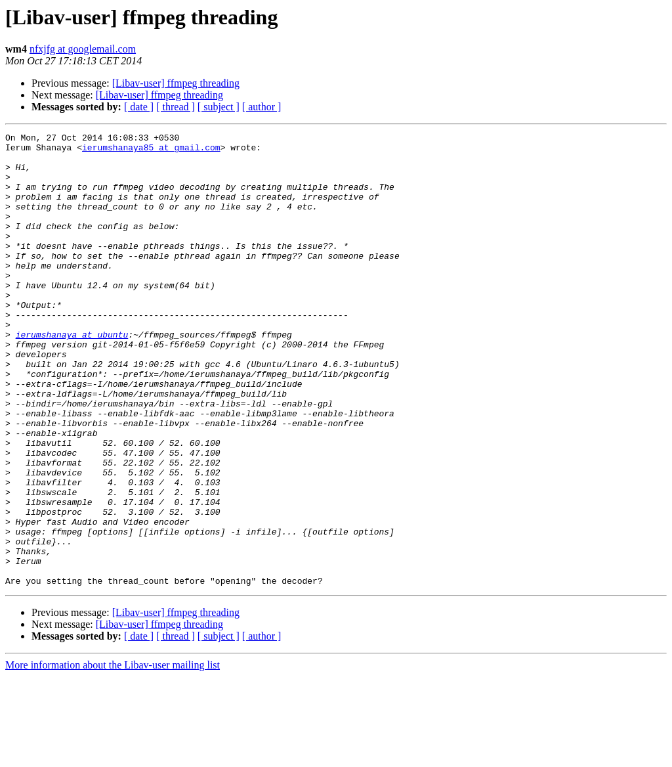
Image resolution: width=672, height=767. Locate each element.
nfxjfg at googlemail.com (83, 49)
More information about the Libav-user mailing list (112, 755)
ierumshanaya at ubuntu (72, 376)
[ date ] (139, 106)
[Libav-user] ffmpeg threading (176, 83)
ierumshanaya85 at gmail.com (151, 151)
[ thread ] (175, 106)
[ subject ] (219, 106)
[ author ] (262, 106)
